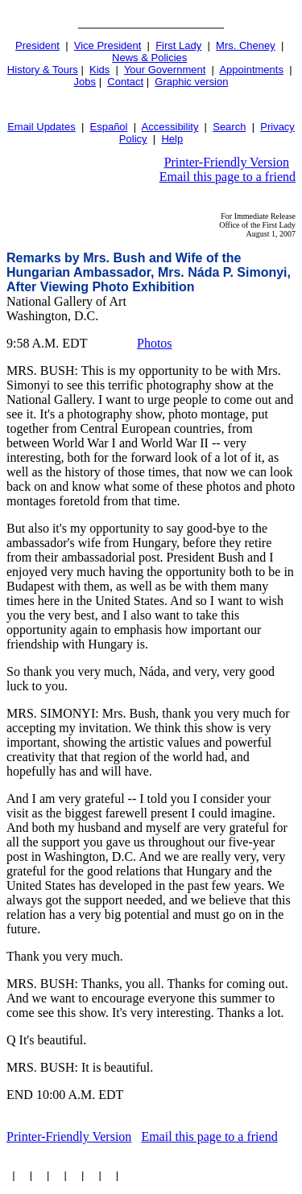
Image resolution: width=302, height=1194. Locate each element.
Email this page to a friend (227, 176)
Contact (125, 82)
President (37, 45)
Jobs (85, 82)
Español (109, 127)
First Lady (178, 45)
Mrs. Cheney (245, 45)
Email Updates (41, 127)
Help (172, 139)
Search (229, 127)
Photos (154, 343)
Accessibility (170, 127)
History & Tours (42, 70)
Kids (99, 70)
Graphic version (191, 82)
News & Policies (149, 57)
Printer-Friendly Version (226, 162)
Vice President (108, 45)
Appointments (251, 70)
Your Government (164, 70)
